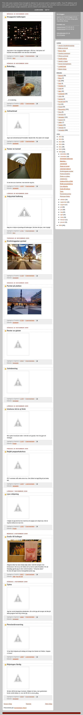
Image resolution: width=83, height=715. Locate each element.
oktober (62, 199)
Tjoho (9, 585)
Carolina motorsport (64, 53)
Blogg (60, 78)
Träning (60, 125)
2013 (60, 142)
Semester (61, 117)
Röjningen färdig (14, 664)
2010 (60, 149)
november (63, 156)
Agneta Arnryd (61, 27)
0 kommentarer (29, 103)
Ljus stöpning (13, 494)
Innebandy (61, 94)
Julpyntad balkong (15, 196)
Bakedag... (11, 66)
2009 (60, 152)
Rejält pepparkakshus (16, 452)
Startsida (28, 704)
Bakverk (60, 75)
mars (62, 217)
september (63, 202)
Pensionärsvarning (15, 625)
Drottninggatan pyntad (16, 241)
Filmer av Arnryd (63, 56)
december (63, 154)
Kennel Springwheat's (64, 64)
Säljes (60, 122)
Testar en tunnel (14, 149)
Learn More (39, 10)
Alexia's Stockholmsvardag (66, 45)
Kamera (60, 99)
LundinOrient (62, 66)
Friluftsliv (61, 86)
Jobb (13, 576)
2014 (60, 139)
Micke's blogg (62, 69)
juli (61, 207)
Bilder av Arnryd (63, 48)
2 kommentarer (29, 56)
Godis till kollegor (14, 537)
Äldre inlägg (48, 704)
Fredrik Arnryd (61, 29)
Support (60, 120)
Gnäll (59, 88)
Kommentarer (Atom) (20, 708)
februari (62, 219)
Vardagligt (15, 105)
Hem (13, 58)
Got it (47, 10)
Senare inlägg (8, 704)
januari (62, 222)
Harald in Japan (63, 61)
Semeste (61, 114)
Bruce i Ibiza (62, 51)
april (61, 214)
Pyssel (14, 443)
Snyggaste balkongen (16, 17)
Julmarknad (12, 111)
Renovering (61, 109)
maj (61, 212)
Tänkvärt (61, 127)
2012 (60, 144)
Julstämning (12, 368)
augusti (62, 204)
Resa (59, 112)
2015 (60, 136)
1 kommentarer (29, 484)
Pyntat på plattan (14, 286)
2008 (60, 225)
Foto (59, 83)
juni (61, 209)
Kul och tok (19, 576)
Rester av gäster (14, 331)
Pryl (59, 104)
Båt (59, 81)
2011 (60, 147)
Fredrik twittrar (62, 58)
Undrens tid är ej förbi (16, 409)
